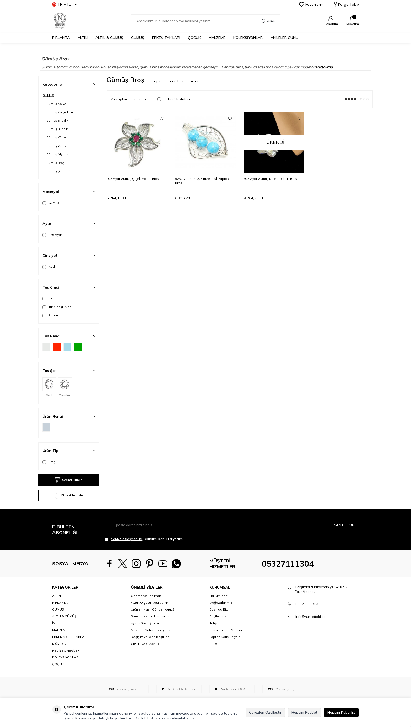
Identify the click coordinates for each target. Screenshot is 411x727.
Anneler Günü (284, 37)
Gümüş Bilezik (57, 129)
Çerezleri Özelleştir (265, 712)
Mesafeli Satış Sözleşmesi (151, 630)
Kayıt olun (344, 524)
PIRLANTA (61, 37)
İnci (47, 298)
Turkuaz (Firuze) (57, 307)
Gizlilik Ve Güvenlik (145, 644)
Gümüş (50, 203)
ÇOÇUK (58, 664)
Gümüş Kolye (56, 104)
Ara (268, 21)
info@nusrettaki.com (311, 616)
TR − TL (64, 4)
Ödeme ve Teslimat (146, 596)
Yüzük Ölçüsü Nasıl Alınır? (150, 603)
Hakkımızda (218, 596)
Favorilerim (311, 4)
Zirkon (50, 315)
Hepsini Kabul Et (341, 712)
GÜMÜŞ (137, 37)
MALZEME (217, 37)
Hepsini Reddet (304, 712)
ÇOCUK (194, 37)
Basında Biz (218, 609)
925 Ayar (52, 235)
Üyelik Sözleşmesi (145, 623)
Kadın (49, 267)
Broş (48, 462)
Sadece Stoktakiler (173, 99)
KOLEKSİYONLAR (248, 37)
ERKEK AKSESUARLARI (69, 637)
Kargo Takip (345, 4)
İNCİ (55, 623)
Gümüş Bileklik (57, 120)
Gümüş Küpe (56, 137)
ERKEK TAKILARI (166, 37)
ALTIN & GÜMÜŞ (109, 37)
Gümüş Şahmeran (59, 171)
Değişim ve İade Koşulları (150, 637)
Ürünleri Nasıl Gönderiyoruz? (152, 609)
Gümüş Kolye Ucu (59, 112)
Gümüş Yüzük (56, 146)
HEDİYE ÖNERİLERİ (66, 650)
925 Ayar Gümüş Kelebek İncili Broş (270, 179)
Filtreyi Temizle (68, 495)
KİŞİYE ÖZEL (61, 644)
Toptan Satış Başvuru (225, 637)
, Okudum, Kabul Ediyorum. (144, 539)
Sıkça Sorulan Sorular (225, 630)
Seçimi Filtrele (68, 480)
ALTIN (83, 37)
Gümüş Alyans (57, 154)
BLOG (213, 644)
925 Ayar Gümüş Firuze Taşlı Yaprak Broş (202, 181)
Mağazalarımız (220, 603)
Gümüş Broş (55, 163)
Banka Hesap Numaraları (150, 616)
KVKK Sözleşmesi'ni (126, 539)
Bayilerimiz (217, 616)
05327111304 (288, 564)
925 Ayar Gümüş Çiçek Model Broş (133, 179)
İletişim (214, 623)
